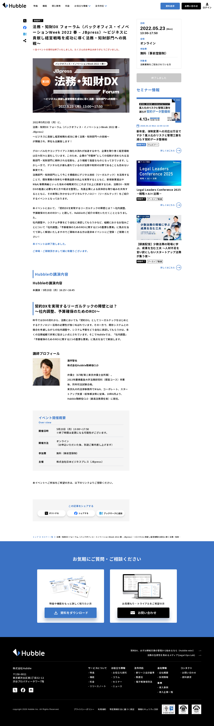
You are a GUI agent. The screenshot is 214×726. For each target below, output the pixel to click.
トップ (35, 537)
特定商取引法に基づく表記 (122, 709)
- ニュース (116, 686)
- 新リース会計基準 (144, 672)
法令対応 (101, 5)
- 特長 (91, 672)
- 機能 (91, 677)
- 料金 (91, 681)
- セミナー (116, 681)
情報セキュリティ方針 (148, 709)
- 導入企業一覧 (165, 692)
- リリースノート (97, 686)
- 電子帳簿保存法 (143, 681)
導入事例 (56, 5)
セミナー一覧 (47, 537)
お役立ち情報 (82, 5)
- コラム (115, 677)
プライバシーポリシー (84, 709)
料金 (67, 5)
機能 (45, 5)
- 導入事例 (162, 687)
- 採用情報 (162, 677)
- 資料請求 (186, 677)
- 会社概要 (162, 672)
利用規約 (102, 709)
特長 (35, 5)
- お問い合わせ (188, 672)
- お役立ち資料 (119, 672)
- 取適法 (138, 677)
